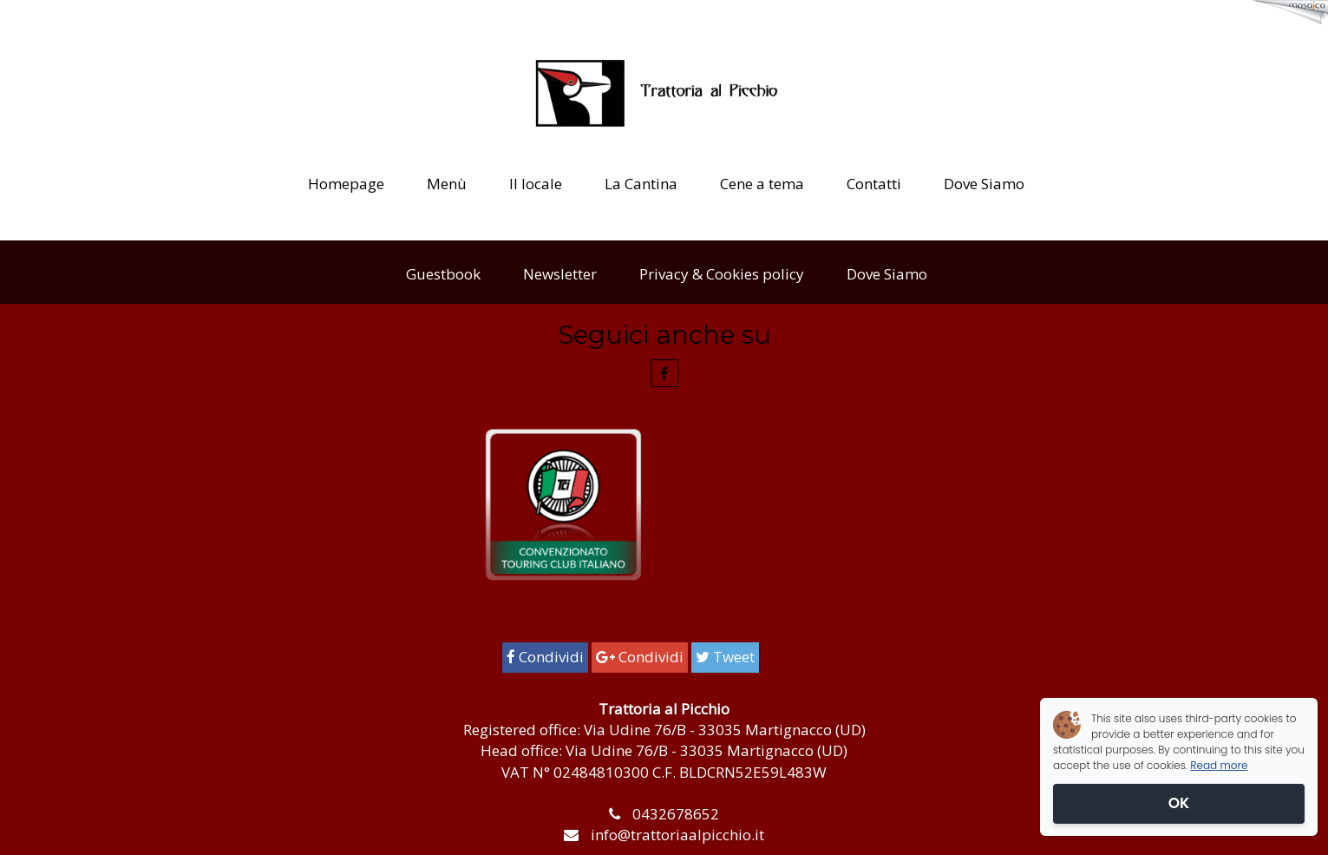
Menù (447, 184)
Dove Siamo (984, 184)
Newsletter (560, 274)
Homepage (346, 184)
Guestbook (443, 274)
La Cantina (641, 184)
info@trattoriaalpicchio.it (677, 835)
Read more (1218, 765)
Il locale (535, 184)
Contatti (874, 184)
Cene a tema (762, 184)
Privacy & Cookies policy (721, 274)
